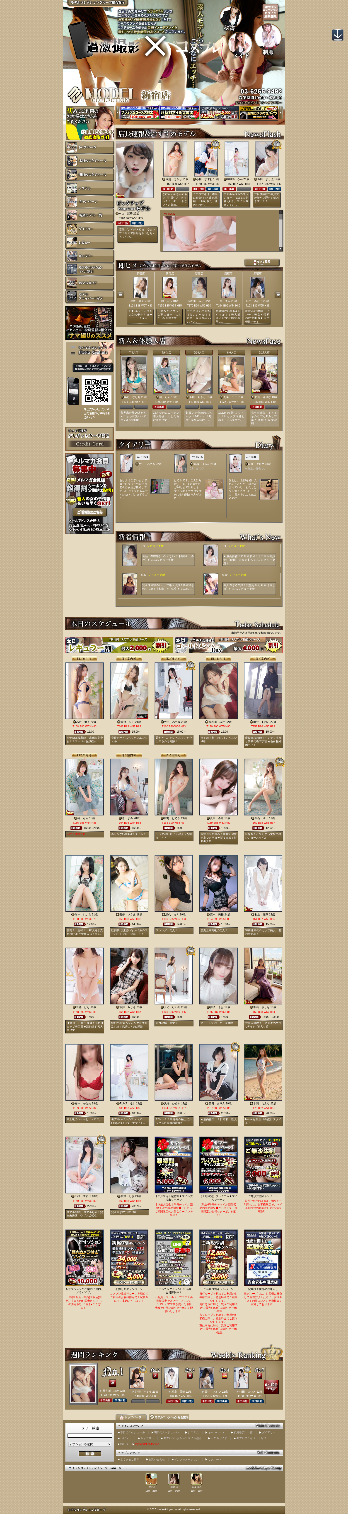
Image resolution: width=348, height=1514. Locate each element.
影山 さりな (263, 397)
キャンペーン (216, 1432)
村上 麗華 (126, 213)
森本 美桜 (217, 914)
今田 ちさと (197, 397)
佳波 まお (217, 1007)
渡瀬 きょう (143, 1391)
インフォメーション (186, 1459)
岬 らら (166, 301)
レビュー (125, 1438)
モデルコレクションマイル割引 (182, 1438)
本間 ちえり (261, 1103)
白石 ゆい (261, 818)
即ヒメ (124, 1444)
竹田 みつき (147, 464)
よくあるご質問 (129, 1459)
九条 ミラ (230, 397)
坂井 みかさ (127, 1007)
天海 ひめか (172, 1103)
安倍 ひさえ (127, 914)
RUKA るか (235, 179)
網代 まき (172, 914)
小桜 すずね (204, 179)
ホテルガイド (219, 1438)
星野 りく (137, 301)
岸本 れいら (83, 914)
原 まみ (225, 301)
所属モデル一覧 (243, 1432)
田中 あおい (254, 301)
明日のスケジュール (166, 1432)
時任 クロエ (256, 464)
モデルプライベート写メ (251, 1438)
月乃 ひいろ (172, 1007)
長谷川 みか (196, 301)
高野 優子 (83, 722)
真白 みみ (217, 818)
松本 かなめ (83, 1103)
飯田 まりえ (265, 179)
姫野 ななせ (132, 397)
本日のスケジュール (132, 1432)
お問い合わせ (157, 1459)
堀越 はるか (174, 179)
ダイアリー (269, 1432)
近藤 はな (83, 1007)
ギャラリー (147, 1438)
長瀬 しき (127, 1196)
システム (193, 1432)
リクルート (215, 1459)
